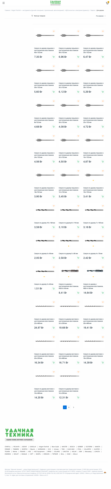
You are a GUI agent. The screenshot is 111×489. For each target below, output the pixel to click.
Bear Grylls (55, 447)
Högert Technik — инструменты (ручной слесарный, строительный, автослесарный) (37, 10)
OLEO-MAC (71, 449)
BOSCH (72, 447)
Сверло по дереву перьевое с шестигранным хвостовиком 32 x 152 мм (69, 85)
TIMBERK (16, 449)
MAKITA (97, 447)
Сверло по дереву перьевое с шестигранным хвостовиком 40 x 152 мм (44, 50)
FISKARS (23, 451)
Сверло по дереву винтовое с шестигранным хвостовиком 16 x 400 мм (44, 391)
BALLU (75, 454)
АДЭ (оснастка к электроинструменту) (77, 10)
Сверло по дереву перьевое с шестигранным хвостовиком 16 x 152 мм (93, 155)
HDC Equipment (39, 451)
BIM (80, 451)
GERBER (80, 447)
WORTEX (25, 449)
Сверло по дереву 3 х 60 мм (43, 284)
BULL (63, 454)
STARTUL (8, 447)
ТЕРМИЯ (55, 454)
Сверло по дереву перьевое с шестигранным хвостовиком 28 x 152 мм (93, 85)
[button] (54, 31)
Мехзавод (88, 451)
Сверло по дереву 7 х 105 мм (93, 223)
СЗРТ (32, 454)
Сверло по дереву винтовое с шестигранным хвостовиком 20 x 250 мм (44, 356)
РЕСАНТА (16, 447)
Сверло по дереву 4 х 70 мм (92, 253)
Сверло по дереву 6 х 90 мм (43, 253)
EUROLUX (33, 447)
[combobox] (100, 16)
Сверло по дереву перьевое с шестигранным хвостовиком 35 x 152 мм (93, 50)
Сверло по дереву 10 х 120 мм (44, 223)
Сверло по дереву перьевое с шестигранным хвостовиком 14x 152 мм (44, 190)
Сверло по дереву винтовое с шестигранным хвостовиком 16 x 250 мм (69, 391)
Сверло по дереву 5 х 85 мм (68, 253)
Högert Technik (44, 447)
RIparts (32, 449)
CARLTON (66, 451)
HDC (30, 451)
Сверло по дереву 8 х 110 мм (69, 223)
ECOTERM (89, 447)
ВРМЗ (49, 451)
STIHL (80, 449)
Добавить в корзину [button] (53, 57)
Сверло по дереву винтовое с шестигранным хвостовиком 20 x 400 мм (93, 321)
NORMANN (42, 449)
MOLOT (16, 454)
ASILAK (74, 451)
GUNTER (97, 449)
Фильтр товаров (38, 16)
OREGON (46, 454)
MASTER (65, 447)
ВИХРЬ (38, 454)
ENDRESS (8, 454)
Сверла (92, 10)
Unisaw (56, 449)
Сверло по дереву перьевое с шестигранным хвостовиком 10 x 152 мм (93, 190)
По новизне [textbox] (100, 16)
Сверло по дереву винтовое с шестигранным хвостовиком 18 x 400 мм (69, 356)
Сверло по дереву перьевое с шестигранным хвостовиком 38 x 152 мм (69, 50)
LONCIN (97, 451)
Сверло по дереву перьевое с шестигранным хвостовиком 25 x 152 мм (93, 120)
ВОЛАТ (24, 447)
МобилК (24, 454)
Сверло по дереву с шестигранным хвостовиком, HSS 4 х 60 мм (93, 286)
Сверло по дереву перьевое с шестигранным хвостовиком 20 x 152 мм (69, 120)
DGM (69, 454)
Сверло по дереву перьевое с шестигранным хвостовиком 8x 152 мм (44, 120)
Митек (15, 451)
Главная (7, 10)
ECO (49, 449)
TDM (63, 449)
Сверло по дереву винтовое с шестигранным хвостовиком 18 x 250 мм (93, 356)
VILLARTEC (87, 449)
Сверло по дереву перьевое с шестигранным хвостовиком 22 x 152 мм (69, 155)
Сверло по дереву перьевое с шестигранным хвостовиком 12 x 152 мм (69, 190)
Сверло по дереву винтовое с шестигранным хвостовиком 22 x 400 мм (44, 321)
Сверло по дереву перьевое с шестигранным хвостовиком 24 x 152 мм (44, 155)
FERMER (7, 449)
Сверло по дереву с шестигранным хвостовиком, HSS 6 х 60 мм (68, 286)
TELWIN (7, 451)
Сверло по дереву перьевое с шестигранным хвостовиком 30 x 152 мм (44, 85)
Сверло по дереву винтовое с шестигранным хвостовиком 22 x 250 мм (69, 321)
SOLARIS (57, 451)
